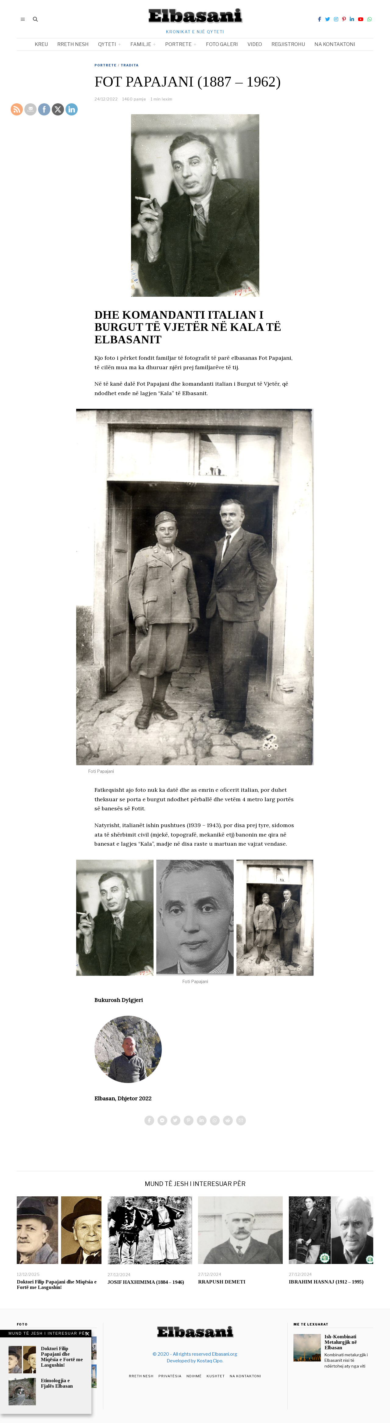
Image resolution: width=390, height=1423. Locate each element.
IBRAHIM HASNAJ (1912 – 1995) (326, 1282)
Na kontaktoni (334, 44)
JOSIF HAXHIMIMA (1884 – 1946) (146, 1282)
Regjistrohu (288, 44)
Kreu (41, 44)
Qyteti (107, 44)
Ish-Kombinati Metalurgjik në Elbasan (340, 1342)
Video (254, 44)
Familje (140, 44)
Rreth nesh (73, 44)
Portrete (178, 44)
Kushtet (216, 1376)
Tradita (130, 65)
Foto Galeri (222, 44)
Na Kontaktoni (245, 1376)
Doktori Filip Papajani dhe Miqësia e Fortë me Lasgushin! (57, 1284)
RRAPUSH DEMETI (221, 1282)
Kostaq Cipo (209, 1361)
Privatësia (170, 1376)
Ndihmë (194, 1376)
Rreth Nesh (141, 1376)
